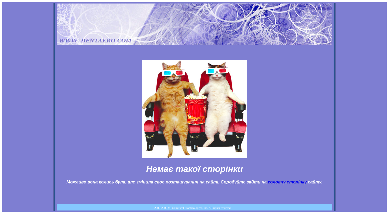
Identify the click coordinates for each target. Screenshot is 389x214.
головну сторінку (287, 182)
